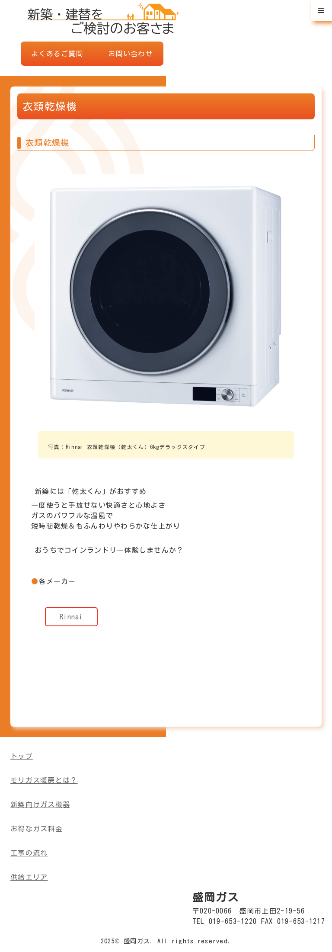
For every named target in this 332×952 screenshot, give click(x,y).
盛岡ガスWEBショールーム (103, 17)
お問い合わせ (130, 53)
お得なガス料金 (36, 828)
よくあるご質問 (57, 53)
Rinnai (71, 616)
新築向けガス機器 (40, 804)
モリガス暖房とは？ (44, 780)
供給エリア (29, 877)
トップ (21, 756)
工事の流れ (29, 852)
